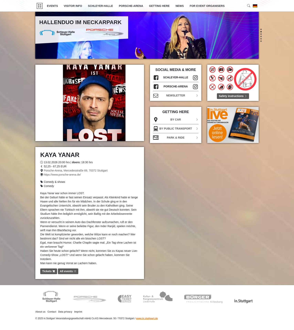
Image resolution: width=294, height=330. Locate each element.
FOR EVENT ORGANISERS (207, 5)
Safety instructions (233, 96)
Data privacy (65, 311)
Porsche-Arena (131, 5)
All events (68, 271)
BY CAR (175, 119)
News (179, 5)
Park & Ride (175, 137)
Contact (51, 311)
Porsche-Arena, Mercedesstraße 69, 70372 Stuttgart (76, 170)
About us (40, 311)
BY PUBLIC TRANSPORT (175, 128)
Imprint (78, 311)
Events (52, 5)
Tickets (48, 271)
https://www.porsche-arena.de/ (62, 174)
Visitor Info (73, 5)
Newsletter (175, 95)
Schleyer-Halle (100, 5)
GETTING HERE (159, 5)
